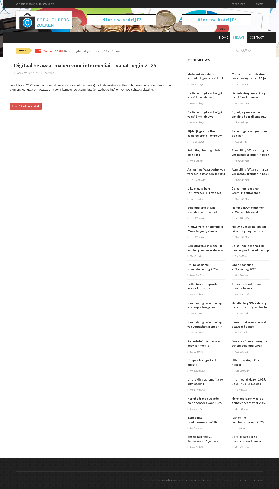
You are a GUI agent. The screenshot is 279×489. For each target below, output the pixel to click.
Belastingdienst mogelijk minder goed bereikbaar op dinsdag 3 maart (205, 250)
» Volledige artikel (25, 106)
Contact (258, 3)
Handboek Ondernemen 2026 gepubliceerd (248, 210)
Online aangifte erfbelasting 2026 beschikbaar (244, 269)
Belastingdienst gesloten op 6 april (204, 152)
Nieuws (239, 37)
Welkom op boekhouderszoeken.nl (35, 3)
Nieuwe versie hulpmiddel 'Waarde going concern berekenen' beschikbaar (205, 231)
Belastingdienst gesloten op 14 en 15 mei (92, 51)
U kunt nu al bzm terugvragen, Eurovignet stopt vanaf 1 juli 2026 (204, 193)
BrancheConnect (171, 480)
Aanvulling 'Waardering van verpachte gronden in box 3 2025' (206, 174)
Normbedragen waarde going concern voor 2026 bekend (204, 403)
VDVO (243, 480)
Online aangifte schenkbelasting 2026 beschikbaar (202, 269)
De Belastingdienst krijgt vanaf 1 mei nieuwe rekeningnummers (204, 97)
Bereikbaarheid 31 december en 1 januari (202, 439)
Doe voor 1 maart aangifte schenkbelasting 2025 (250, 343)
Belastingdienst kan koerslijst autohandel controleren (202, 212)
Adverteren (238, 3)
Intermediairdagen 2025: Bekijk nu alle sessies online (249, 384)
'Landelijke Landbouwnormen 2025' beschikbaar (203, 422)
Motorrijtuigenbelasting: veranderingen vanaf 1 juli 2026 (205, 78)
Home (223, 37)
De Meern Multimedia (197, 480)
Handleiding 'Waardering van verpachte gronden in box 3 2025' (204, 307)
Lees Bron (49, 72)
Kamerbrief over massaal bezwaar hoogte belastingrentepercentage (205, 346)
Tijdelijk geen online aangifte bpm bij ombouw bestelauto (204, 136)
